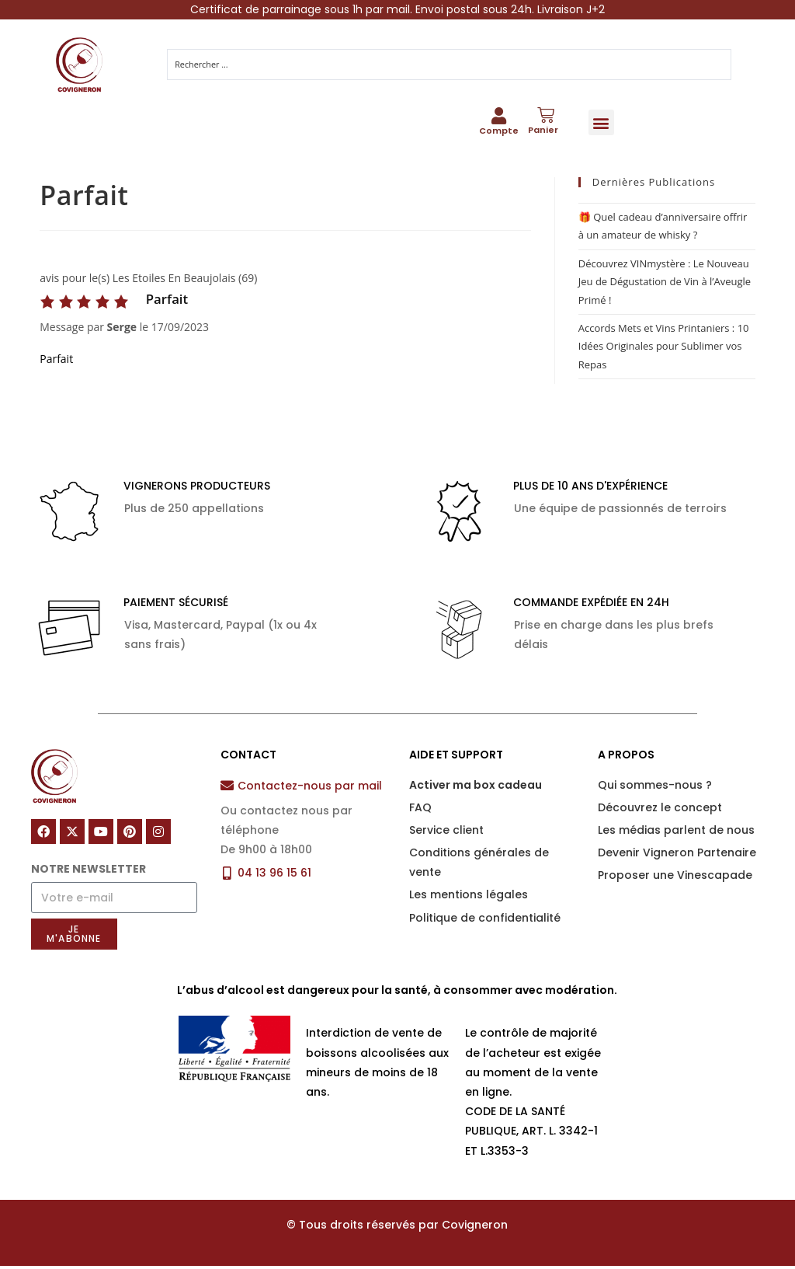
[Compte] (498, 118)
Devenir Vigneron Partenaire (677, 855)
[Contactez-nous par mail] (227, 788)
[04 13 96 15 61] (227, 876)
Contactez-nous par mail (310, 789)
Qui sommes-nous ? (655, 788)
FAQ (420, 810)
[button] (601, 124)
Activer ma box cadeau (475, 788)
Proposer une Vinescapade (675, 878)
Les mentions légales (468, 898)
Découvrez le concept (660, 810)
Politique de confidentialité (485, 921)
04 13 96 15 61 (274, 876)
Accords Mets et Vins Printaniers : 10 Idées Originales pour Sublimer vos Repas (663, 349)
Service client (446, 833)
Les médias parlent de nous (676, 833)
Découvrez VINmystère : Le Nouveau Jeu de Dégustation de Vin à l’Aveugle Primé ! (664, 285)
